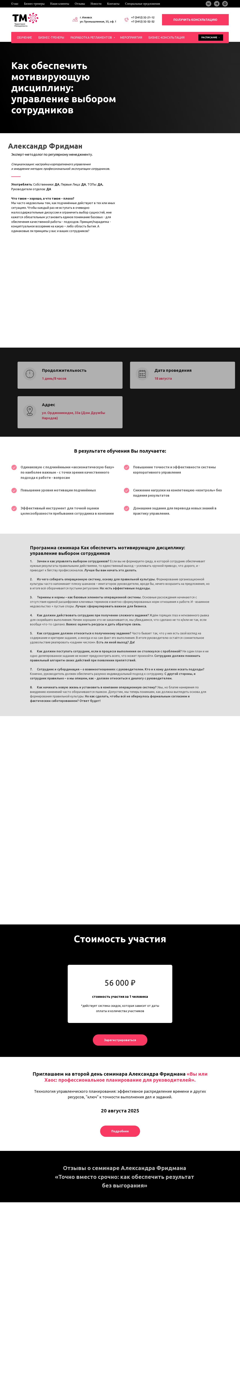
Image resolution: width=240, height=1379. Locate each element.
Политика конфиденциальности (28, 1358)
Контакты (113, 3)
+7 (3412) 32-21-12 (142, 17)
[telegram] (217, 4)
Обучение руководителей (88, 1319)
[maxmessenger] (225, 4)
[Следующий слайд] (230, 1251)
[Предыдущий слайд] (10, 1251)
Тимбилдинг (76, 1342)
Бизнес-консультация (166, 37)
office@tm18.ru (190, 1337)
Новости (96, 3)
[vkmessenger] (13, 1325)
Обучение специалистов (87, 1328)
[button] (120, 1053)
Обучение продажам (84, 1323)
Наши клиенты (59, 3)
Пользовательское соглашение (28, 1362)
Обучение (24, 37)
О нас (14, 3)
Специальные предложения (142, 3)
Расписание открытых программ (91, 1351)
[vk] (208, 4)
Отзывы (80, 3)
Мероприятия (131, 37)
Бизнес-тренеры (34, 3)
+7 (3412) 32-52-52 (142, 21)
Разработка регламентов (91, 37)
